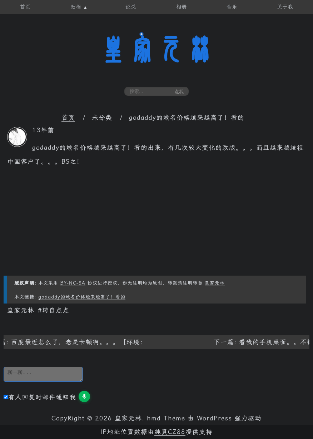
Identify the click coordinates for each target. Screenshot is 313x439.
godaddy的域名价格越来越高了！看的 (81, 297)
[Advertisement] (156, 226)
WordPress (214, 418)
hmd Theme (166, 418)
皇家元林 (156, 49)
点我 (179, 91)
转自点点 (55, 310)
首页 (68, 117)
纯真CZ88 (169, 431)
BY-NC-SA (72, 283)
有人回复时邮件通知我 (40, 397)
